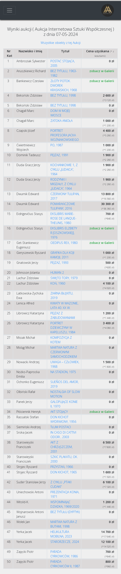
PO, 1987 (56, 145)
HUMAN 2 (57, 272)
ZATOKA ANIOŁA (61, 121)
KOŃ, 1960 (57, 283)
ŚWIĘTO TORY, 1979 (63, 278)
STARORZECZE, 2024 (64, 542)
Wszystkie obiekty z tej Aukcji (61, 43)
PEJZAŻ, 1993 (59, 263)
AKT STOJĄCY (59, 412)
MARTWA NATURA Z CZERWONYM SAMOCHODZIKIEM (63, 352)
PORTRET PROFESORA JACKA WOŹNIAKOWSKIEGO (64, 135)
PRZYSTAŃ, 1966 (61, 467)
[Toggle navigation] (9, 10)
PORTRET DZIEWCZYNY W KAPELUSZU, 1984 (62, 327)
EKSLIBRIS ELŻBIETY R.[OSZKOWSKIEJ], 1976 (63, 232)
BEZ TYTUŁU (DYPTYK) (65, 512)
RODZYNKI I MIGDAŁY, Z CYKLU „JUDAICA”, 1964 (63, 184)
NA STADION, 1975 (63, 372)
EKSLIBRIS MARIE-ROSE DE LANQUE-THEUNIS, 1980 (63, 218)
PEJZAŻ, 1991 (59, 155)
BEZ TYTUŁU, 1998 (63, 95)
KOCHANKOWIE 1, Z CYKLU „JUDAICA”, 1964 (64, 169)
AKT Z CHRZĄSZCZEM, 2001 (61, 446)
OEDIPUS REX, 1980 (63, 243)
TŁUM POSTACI (60, 427)
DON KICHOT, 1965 (63, 472)
